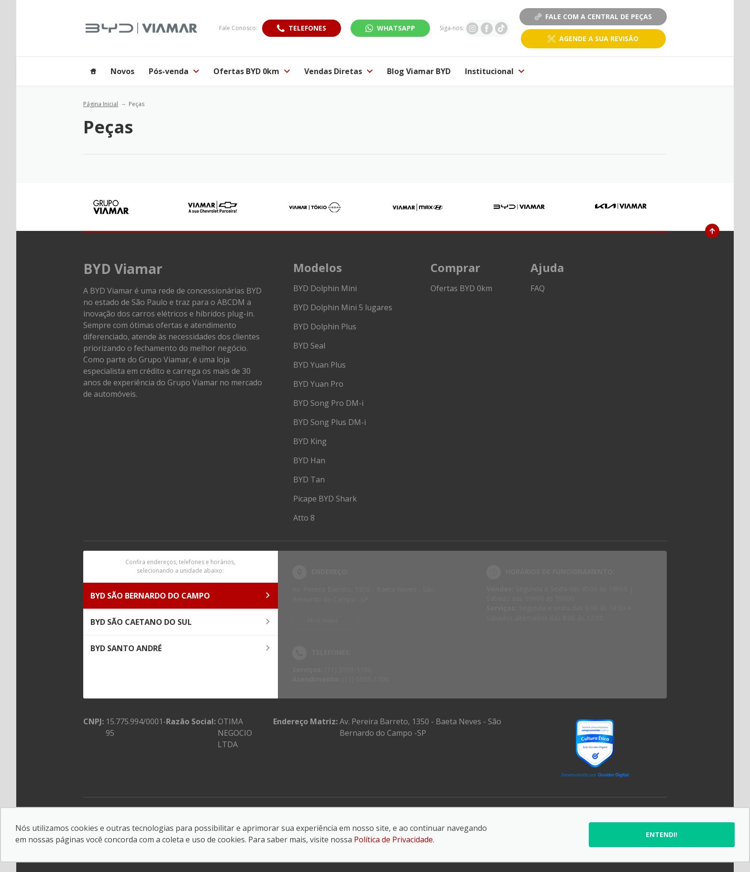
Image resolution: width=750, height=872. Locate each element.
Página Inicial (100, 104)
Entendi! (661, 834)
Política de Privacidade (393, 839)
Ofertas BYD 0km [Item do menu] (251, 71)
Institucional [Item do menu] (494, 71)
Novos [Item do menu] (122, 71)
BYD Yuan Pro (318, 384)
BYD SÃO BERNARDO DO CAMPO (180, 595)
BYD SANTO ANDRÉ (180, 648)
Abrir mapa (322, 620)
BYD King (310, 441)
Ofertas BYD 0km (461, 288)
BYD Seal (309, 345)
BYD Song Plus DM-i (329, 422)
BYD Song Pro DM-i (328, 403)
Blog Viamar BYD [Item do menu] (419, 71)
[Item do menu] (93, 71)
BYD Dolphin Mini (325, 288)
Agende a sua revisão (599, 38)
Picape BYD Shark (325, 498)
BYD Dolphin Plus (324, 326)
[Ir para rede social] (472, 28)
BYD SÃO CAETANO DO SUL (180, 622)
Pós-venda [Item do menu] (174, 71)
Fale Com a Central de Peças (593, 16)
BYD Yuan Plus (319, 365)
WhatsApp (396, 28)
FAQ (537, 288)
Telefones (307, 28)
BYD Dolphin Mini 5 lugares (342, 307)
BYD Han (309, 460)
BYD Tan (309, 479)
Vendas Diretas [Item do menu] (338, 71)
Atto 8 (304, 517)
